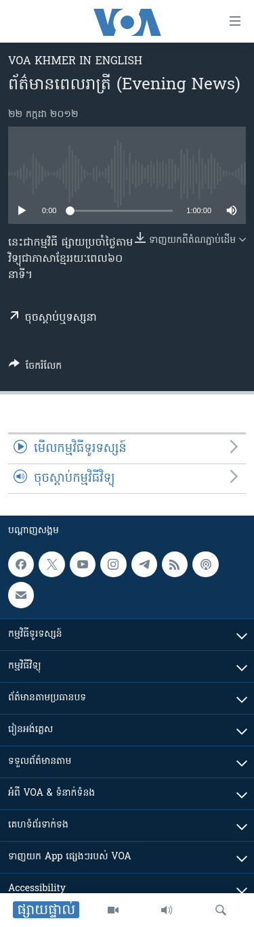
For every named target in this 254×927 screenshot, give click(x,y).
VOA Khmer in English (75, 61)
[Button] (35, 368)
